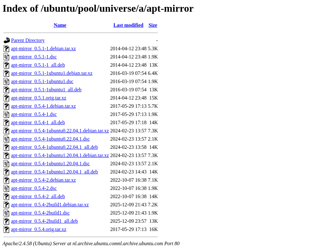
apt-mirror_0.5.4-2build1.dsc (40, 213)
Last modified (128, 25)
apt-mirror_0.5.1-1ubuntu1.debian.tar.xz (51, 73)
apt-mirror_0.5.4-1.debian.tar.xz (43, 106)
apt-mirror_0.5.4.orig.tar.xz (38, 229)
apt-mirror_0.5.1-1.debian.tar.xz (43, 48)
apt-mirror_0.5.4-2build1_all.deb (44, 221)
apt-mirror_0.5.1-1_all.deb (38, 65)
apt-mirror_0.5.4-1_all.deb (38, 122)
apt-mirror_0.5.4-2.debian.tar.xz (43, 180)
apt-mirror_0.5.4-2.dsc (34, 188)
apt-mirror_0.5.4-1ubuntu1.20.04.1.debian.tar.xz (60, 155)
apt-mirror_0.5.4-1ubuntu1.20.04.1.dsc (50, 163)
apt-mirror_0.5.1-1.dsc (34, 56)
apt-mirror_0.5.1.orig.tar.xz (38, 97)
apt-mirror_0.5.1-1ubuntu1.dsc (42, 81)
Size (152, 25)
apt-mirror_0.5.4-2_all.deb (38, 196)
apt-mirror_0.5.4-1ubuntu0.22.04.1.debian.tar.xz (60, 130)
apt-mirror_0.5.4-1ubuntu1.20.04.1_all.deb (54, 171)
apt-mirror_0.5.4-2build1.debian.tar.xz (50, 204)
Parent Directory (28, 40)
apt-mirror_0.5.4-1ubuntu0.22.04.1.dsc (50, 139)
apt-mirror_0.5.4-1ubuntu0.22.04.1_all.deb (54, 147)
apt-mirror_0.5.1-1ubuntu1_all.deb (46, 89)
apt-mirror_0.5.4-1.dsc (34, 114)
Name (60, 25)
